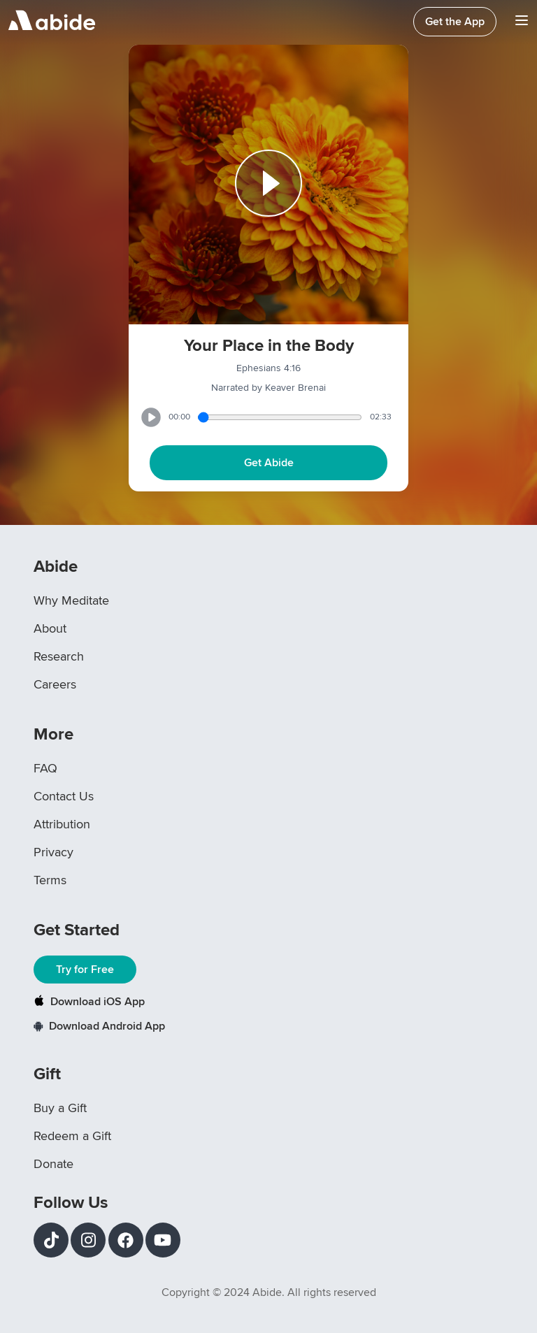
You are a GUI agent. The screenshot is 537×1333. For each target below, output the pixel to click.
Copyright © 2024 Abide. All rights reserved (269, 1292)
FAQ (45, 768)
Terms (50, 880)
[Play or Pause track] (268, 184)
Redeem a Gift (72, 1136)
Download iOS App (89, 1002)
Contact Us (64, 796)
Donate (53, 1164)
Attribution (62, 824)
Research (59, 656)
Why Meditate (71, 600)
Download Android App (99, 1026)
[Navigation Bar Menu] (521, 22)
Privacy (53, 852)
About (50, 628)
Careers (55, 684)
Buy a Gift (60, 1108)
